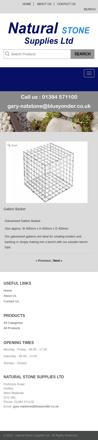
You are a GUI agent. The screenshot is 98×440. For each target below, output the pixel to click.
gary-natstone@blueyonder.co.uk (36, 406)
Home (26, 4)
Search (90, 9)
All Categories (13, 323)
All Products (12, 328)
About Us (44, 4)
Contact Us (66, 4)
